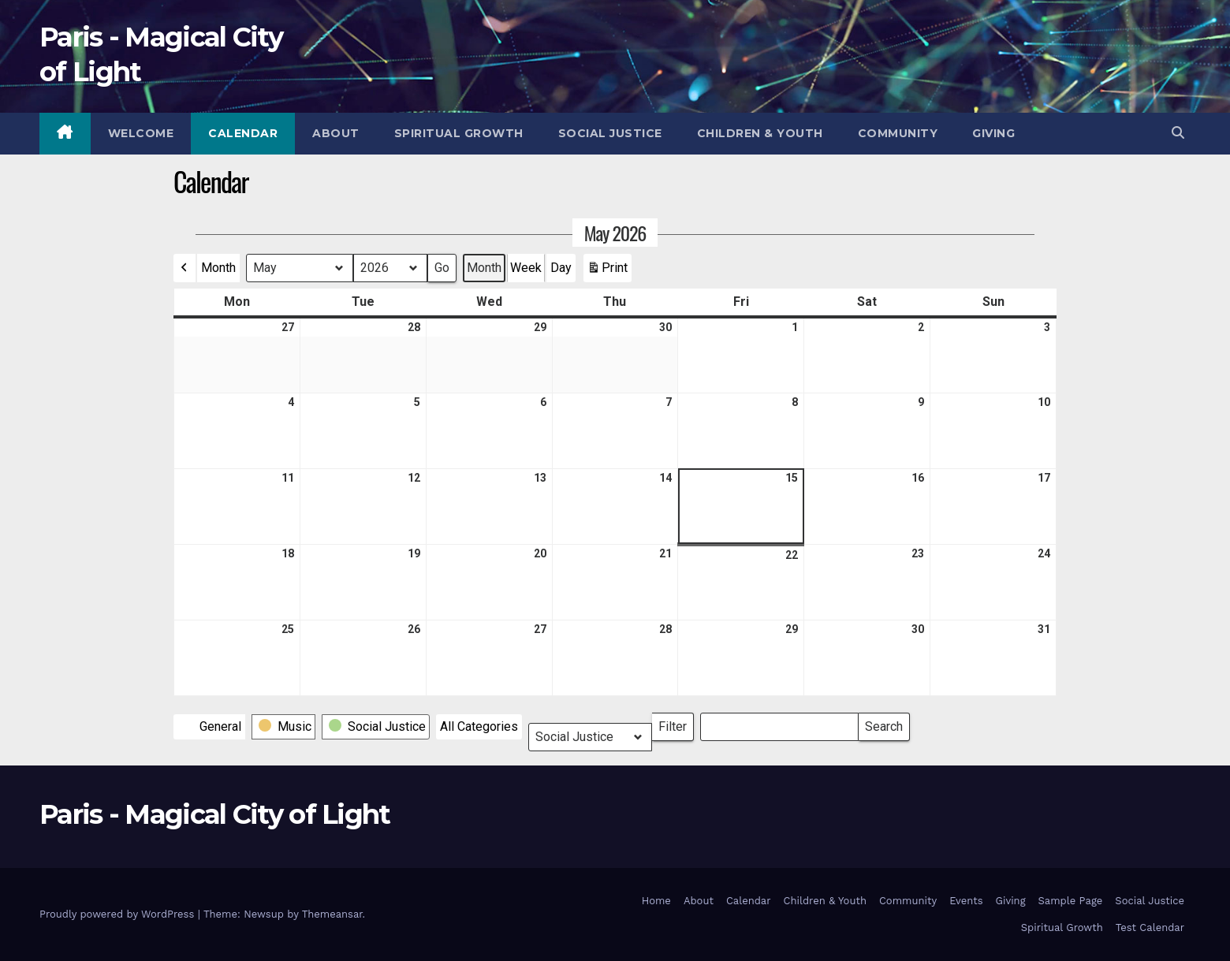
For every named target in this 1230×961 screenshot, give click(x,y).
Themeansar (332, 914)
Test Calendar (1150, 927)
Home (656, 901)
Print (607, 271)
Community (898, 133)
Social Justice (610, 133)
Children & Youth (760, 133)
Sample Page (1070, 901)
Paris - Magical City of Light (214, 814)
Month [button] (218, 267)
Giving (993, 133)
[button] (1178, 132)
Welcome (141, 133)
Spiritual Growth (459, 133)
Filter (676, 723)
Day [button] (561, 267)
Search (883, 723)
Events (965, 901)
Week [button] (526, 267)
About (336, 133)
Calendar (243, 133)
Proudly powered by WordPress (118, 914)
